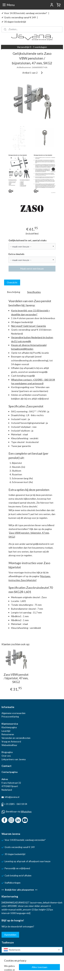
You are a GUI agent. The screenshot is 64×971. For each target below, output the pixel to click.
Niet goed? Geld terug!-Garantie (28, 325)
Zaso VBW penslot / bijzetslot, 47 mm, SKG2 (16, 678)
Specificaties (34, 292)
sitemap (39, 965)
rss (45, 965)
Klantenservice (10, 723)
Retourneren (8, 734)
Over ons (6, 755)
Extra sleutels (16, 254)
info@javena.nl (11, 797)
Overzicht (12, 282)
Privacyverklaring (10, 716)
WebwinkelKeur (9, 745)
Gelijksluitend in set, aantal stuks (28, 240)
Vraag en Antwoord (11, 741)
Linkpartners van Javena (14, 759)
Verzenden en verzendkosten (16, 738)
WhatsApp (26, 811)
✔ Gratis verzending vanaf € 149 (19, 17)
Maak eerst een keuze (32, 268)
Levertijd (6, 731)
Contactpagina (9, 772)
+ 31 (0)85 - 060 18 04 (15, 804)
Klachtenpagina (9, 727)
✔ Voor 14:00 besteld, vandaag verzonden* (24, 13)
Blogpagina (7, 752)
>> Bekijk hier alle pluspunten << (19, 889)
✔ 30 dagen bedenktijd (14, 21)
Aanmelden (10, 934)
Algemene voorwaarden (13, 713)
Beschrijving (13, 292)
